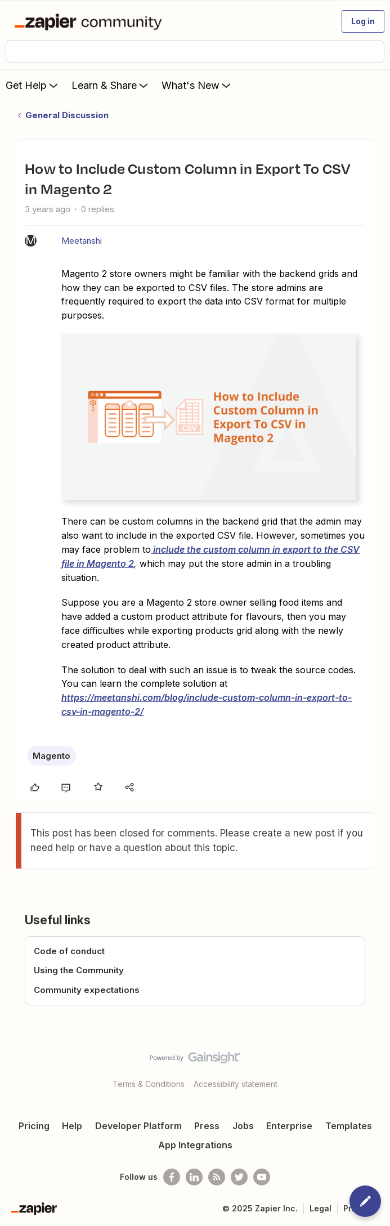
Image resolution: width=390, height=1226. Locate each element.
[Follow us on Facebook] (171, 1177)
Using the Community (79, 970)
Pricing (34, 1125)
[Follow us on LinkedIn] (194, 1177)
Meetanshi (81, 240)
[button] (363, 21)
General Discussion (67, 115)
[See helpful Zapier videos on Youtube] (261, 1177)
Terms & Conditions (149, 1084)
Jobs (243, 1125)
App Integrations (195, 1145)
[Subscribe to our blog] (216, 1177)
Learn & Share (110, 85)
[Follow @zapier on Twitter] (239, 1177)
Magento (51, 755)
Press (206, 1125)
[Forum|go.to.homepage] (90, 21)
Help (72, 1125)
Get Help (33, 85)
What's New (197, 85)
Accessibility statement (235, 1084)
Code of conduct (69, 951)
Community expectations (87, 990)
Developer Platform (138, 1125)
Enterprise (289, 1125)
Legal (320, 1208)
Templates (348, 1125)
